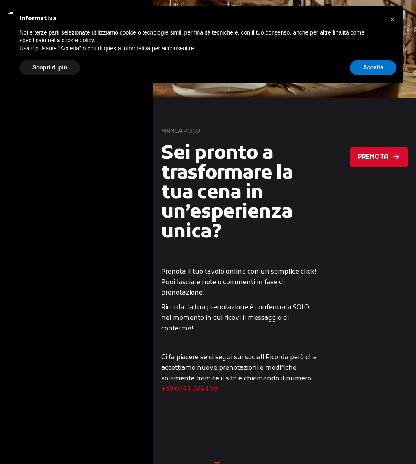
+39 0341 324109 (189, 389)
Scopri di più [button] (49, 67)
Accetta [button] (373, 67)
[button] (392, 19)
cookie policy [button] (78, 40)
